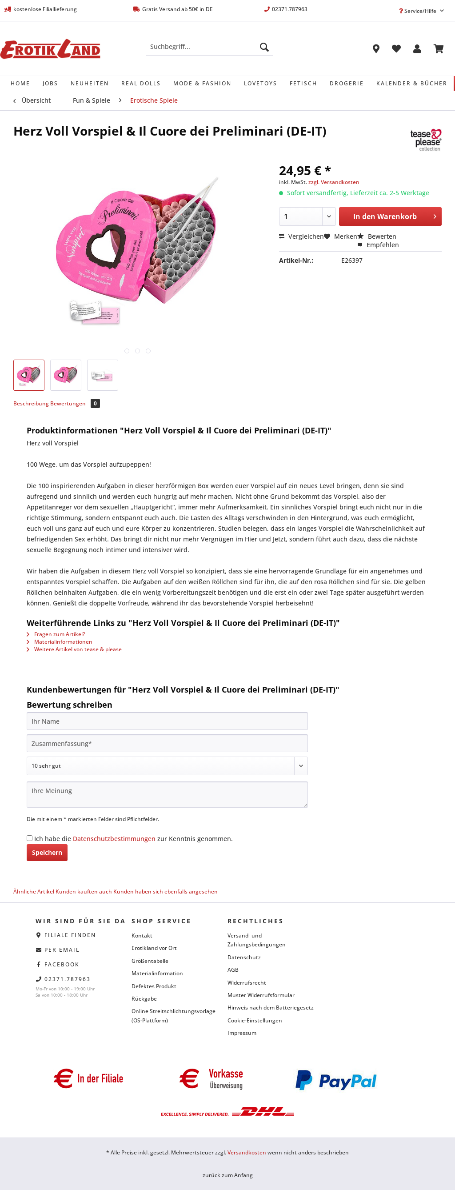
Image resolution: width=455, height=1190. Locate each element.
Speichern (47, 852)
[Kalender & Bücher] (412, 83)
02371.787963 (67, 979)
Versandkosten (247, 1152)
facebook (62, 964)
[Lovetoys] (260, 83)
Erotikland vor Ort (154, 948)
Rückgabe (144, 998)
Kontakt (142, 935)
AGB (233, 970)
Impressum (242, 1033)
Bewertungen (75, 403)
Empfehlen (378, 244)
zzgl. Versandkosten (333, 182)
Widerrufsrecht (247, 982)
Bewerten (376, 236)
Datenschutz (244, 957)
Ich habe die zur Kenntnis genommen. (133, 838)
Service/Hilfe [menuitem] (418, 11)
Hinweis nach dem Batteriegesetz (271, 1007)
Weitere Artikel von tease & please (74, 649)
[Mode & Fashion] (202, 83)
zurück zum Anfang (228, 1175)
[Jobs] (50, 83)
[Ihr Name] (167, 721)
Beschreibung (31, 403)
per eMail (62, 950)
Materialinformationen (59, 641)
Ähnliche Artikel (33, 891)
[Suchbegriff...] (210, 47)
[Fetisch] (303, 83)
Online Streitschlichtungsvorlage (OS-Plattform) (174, 1015)
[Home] (20, 83)
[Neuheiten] (89, 83)
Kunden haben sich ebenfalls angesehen (165, 891)
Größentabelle (150, 961)
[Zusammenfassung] (167, 743)
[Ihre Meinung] (167, 794)
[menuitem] (210, 51)
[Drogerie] (346, 83)
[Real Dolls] (141, 83)
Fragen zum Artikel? (56, 634)
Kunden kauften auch (84, 891)
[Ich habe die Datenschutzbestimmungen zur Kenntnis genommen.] (29, 838)
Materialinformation (157, 973)
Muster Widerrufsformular (261, 995)
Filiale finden (70, 935)
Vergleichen (301, 236)
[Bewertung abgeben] (167, 766)
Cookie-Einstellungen (255, 1020)
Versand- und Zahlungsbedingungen (257, 940)
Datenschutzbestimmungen (114, 838)
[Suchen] (264, 47)
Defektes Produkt (154, 986)
